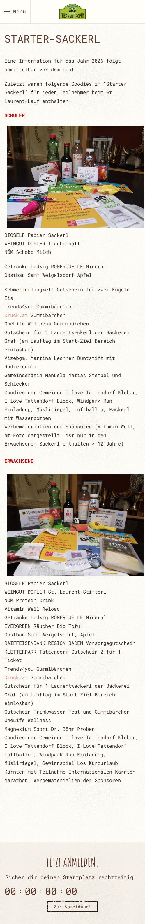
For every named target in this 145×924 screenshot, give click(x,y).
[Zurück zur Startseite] (72, 11)
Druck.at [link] (16, 315)
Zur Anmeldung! (72, 906)
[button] (15, 11)
